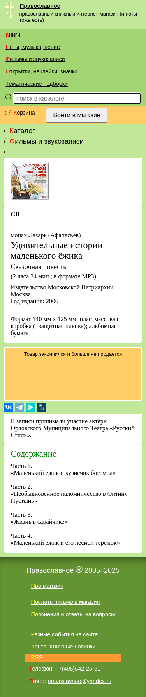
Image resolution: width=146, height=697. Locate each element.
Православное (40, 6)
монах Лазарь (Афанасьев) (46, 235)
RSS (36, 657)
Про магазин (47, 586)
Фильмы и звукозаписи (35, 59)
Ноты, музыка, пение (32, 47)
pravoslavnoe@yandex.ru (79, 681)
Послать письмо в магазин (65, 602)
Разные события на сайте (64, 634)
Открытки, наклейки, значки (41, 71)
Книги (12, 34)
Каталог (22, 131)
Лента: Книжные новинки (63, 646)
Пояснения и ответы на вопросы (73, 614)
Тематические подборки (36, 84)
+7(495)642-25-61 (77, 669)
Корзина (24, 113)
